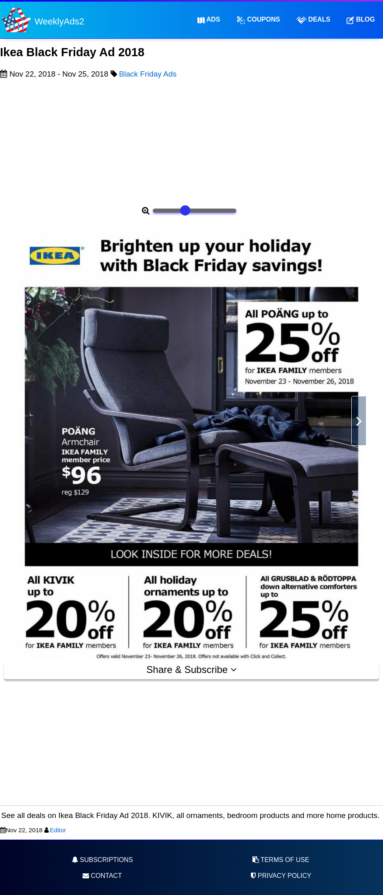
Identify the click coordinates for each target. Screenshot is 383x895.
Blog (360, 20)
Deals (313, 20)
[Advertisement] (191, 141)
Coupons (258, 19)
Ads (208, 20)
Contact (102, 875)
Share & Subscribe (191, 669)
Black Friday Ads (148, 74)
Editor (58, 830)
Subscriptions (102, 859)
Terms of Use (280, 859)
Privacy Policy (280, 875)
